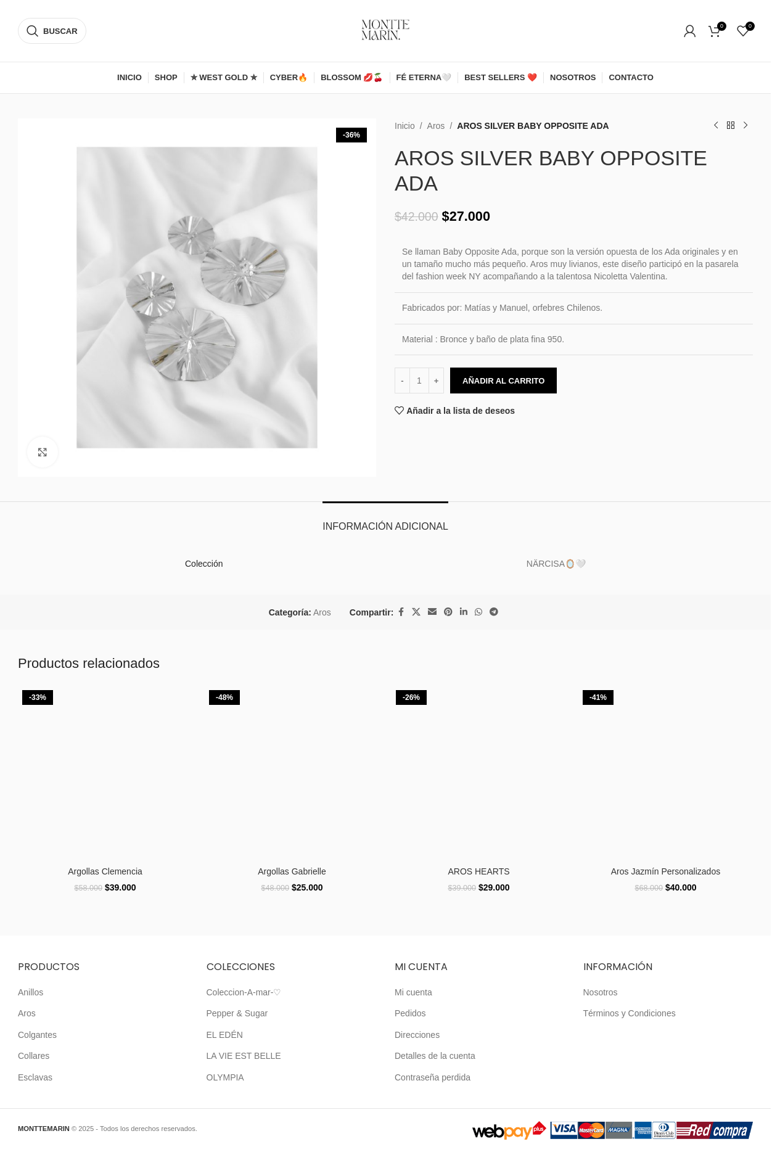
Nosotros (600, 992)
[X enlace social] (416, 612)
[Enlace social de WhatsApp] (478, 612)
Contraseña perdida (432, 1077)
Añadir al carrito (503, 380)
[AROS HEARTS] (479, 773)
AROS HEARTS (478, 871)
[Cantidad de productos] (419, 380)
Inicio (405, 126)
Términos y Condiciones (629, 1013)
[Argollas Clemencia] (105, 773)
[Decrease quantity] (402, 380)
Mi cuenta (413, 992)
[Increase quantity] (436, 380)
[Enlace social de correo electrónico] (432, 612)
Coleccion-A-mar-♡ (244, 992)
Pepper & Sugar (237, 1013)
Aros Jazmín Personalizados (665, 871)
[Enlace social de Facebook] (400, 612)
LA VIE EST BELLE (244, 1056)
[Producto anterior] (715, 125)
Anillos (30, 992)
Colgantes (37, 1035)
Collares (33, 1056)
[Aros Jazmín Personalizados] (665, 773)
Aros (436, 126)
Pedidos (410, 1013)
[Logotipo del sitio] (385, 30)
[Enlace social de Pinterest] (448, 612)
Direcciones (417, 1035)
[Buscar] (52, 31)
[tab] (385, 520)
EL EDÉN (225, 1035)
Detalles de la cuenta (435, 1056)
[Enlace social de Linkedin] (463, 612)
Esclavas (35, 1077)
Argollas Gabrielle (292, 871)
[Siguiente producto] (745, 125)
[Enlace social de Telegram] (494, 612)
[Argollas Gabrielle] (292, 773)
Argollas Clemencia (105, 871)
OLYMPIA (225, 1077)
